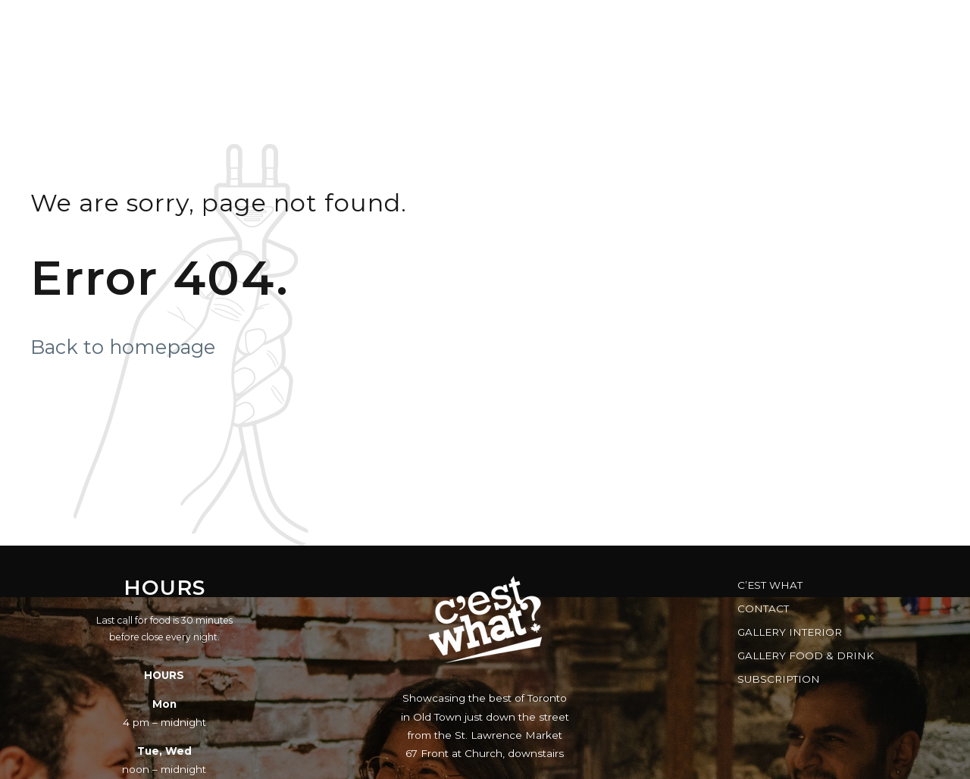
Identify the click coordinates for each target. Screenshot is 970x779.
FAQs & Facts (741, 27)
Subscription (778, 679)
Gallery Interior (789, 632)
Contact (763, 608)
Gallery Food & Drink (805, 655)
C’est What (770, 585)
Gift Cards (625, 27)
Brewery (851, 27)
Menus (359, 27)
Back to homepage (122, 346)
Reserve (525, 27)
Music (440, 27)
